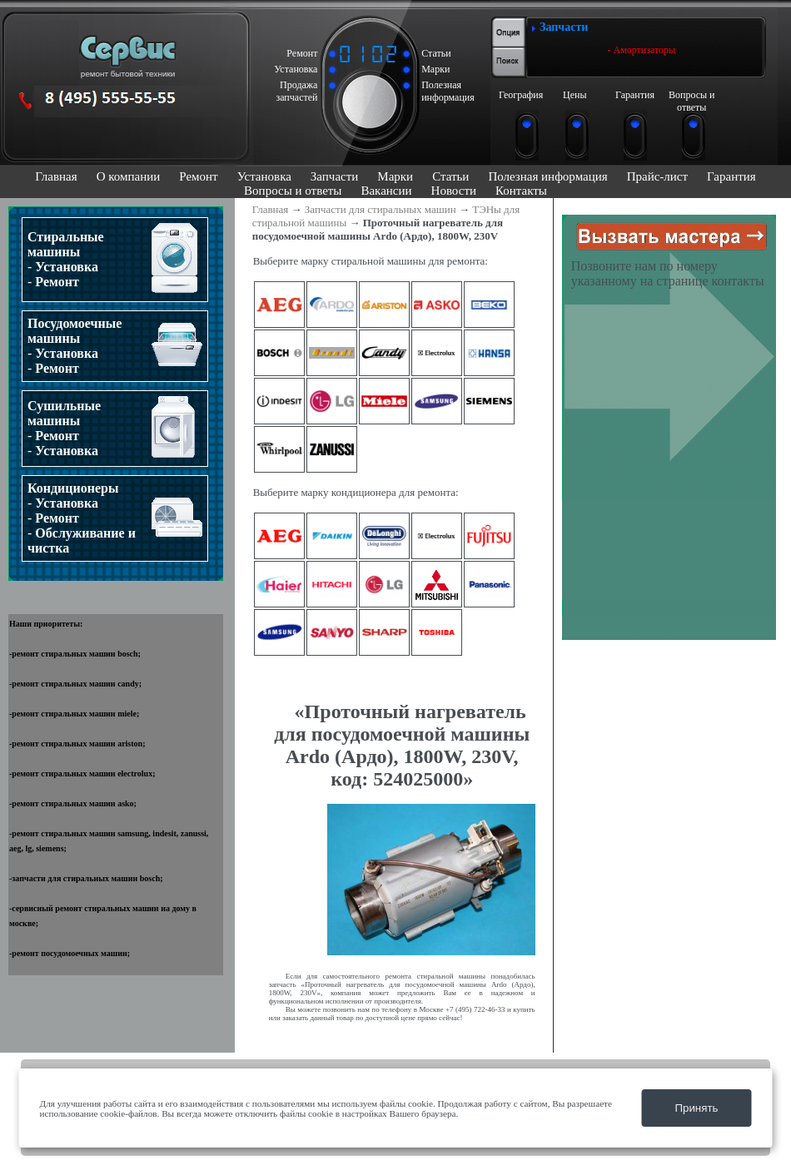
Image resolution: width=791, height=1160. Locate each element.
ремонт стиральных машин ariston (77, 743)
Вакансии (386, 190)
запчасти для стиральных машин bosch (86, 878)
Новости (453, 190)
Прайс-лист (657, 176)
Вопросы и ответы (292, 190)
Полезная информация (547, 176)
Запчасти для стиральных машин (380, 209)
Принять (696, 1108)
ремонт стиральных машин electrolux (82, 773)
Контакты (521, 190)
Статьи (450, 176)
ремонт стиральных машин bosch (74, 653)
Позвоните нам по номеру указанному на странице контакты (667, 273)
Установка (264, 176)
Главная (56, 176)
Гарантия (731, 176)
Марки (395, 176)
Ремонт (198, 176)
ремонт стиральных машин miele (74, 713)
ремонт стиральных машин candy (75, 683)
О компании (129, 176)
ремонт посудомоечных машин (69, 953)
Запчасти (334, 176)
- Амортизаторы (642, 50)
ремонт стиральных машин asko (72, 803)
